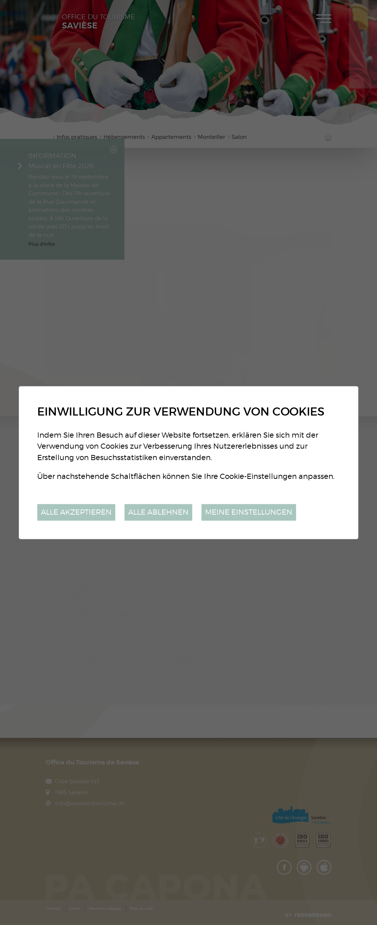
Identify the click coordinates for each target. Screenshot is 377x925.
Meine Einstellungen (248, 512)
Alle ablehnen (158, 512)
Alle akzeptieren (76, 512)
